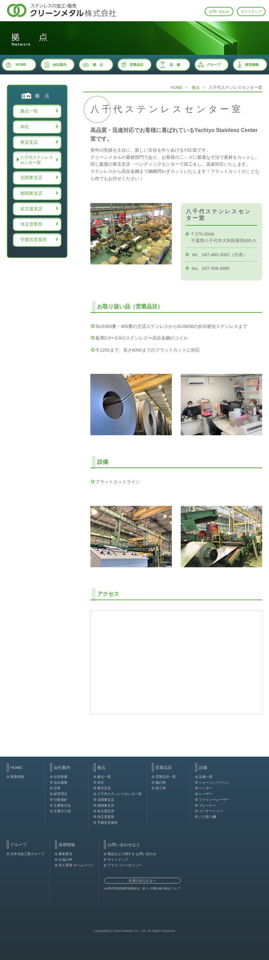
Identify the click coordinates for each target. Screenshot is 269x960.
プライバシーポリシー (124, 865)
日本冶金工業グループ (27, 854)
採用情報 (252, 65)
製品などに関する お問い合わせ (131, 854)
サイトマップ (251, 11)
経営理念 (60, 794)
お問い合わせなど (123, 844)
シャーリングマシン (214, 782)
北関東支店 (31, 177)
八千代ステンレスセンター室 (36, 160)
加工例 (160, 788)
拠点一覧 (29, 111)
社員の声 (65, 860)
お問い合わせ (219, 11)
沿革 (57, 788)
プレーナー (207, 805)
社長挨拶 (60, 777)
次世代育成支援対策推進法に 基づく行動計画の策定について (143, 888)
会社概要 (60, 782)
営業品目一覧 (165, 777)
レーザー (206, 794)
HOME (21, 65)
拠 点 (98, 65)
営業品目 (136, 65)
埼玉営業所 (31, 224)
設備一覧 (206, 777)
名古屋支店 (31, 208)
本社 (24, 126)
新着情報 (17, 777)
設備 (203, 767)
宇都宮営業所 (33, 239)
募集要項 (65, 854)
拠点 (196, 87)
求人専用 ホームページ (76, 865)
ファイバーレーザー (214, 800)
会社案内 (59, 65)
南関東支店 (31, 193)
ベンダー (206, 788)
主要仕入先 (62, 811)
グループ (213, 65)
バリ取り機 (207, 817)
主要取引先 (62, 805)
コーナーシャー (211, 811)
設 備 (175, 65)
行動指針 (60, 800)
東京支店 (29, 142)
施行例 (160, 782)
